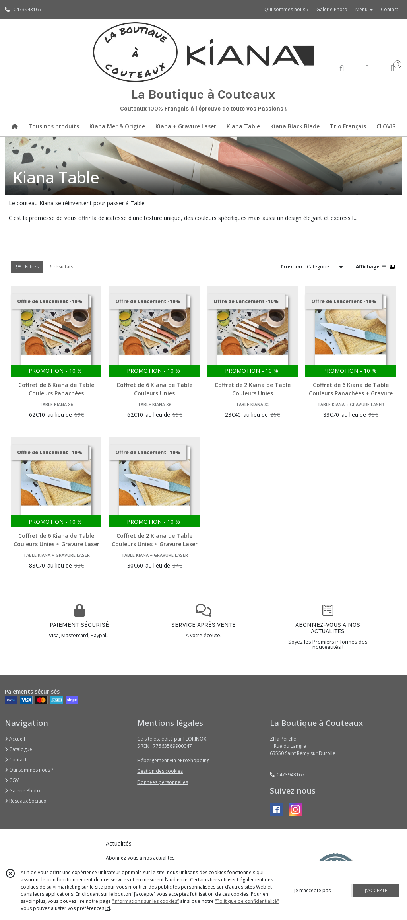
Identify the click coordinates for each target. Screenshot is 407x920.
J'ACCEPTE (376, 890)
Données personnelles (162, 782)
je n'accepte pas (312, 890)
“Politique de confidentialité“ (247, 901)
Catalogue (18, 749)
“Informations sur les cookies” (145, 901)
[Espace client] (367, 68)
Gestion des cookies (160, 771)
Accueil (15, 738)
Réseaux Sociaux (25, 800)
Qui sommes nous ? (29, 769)
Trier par (291, 266)
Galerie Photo (22, 790)
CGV (12, 780)
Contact (389, 9)
